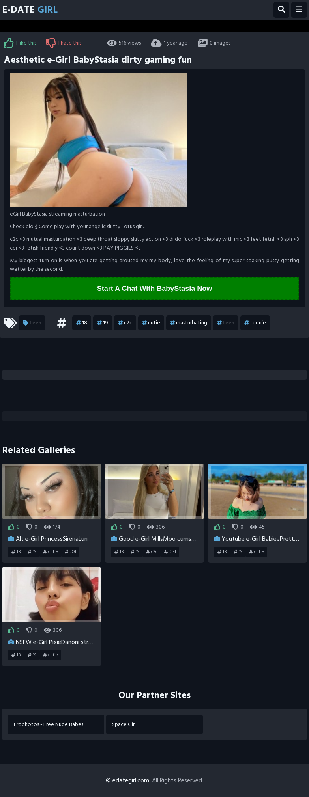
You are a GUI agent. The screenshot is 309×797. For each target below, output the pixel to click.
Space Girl (124, 724)
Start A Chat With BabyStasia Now (154, 288)
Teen (32, 322)
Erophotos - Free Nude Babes (48, 724)
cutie (151, 322)
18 (81, 322)
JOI (70, 552)
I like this (20, 42)
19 (102, 322)
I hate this (63, 42)
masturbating (188, 322)
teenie (255, 322)
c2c (125, 322)
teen (225, 322)
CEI (170, 552)
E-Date (30, 9)
